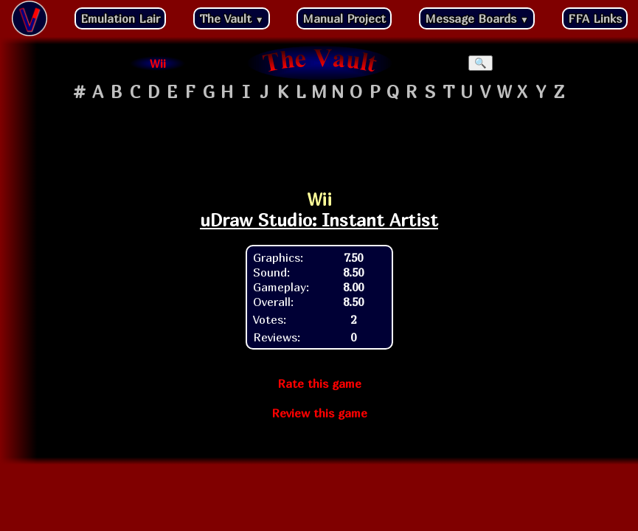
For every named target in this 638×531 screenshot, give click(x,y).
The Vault (231, 18)
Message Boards (477, 18)
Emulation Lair (120, 18)
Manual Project (344, 18)
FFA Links (595, 18)
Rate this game (319, 383)
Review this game (319, 413)
